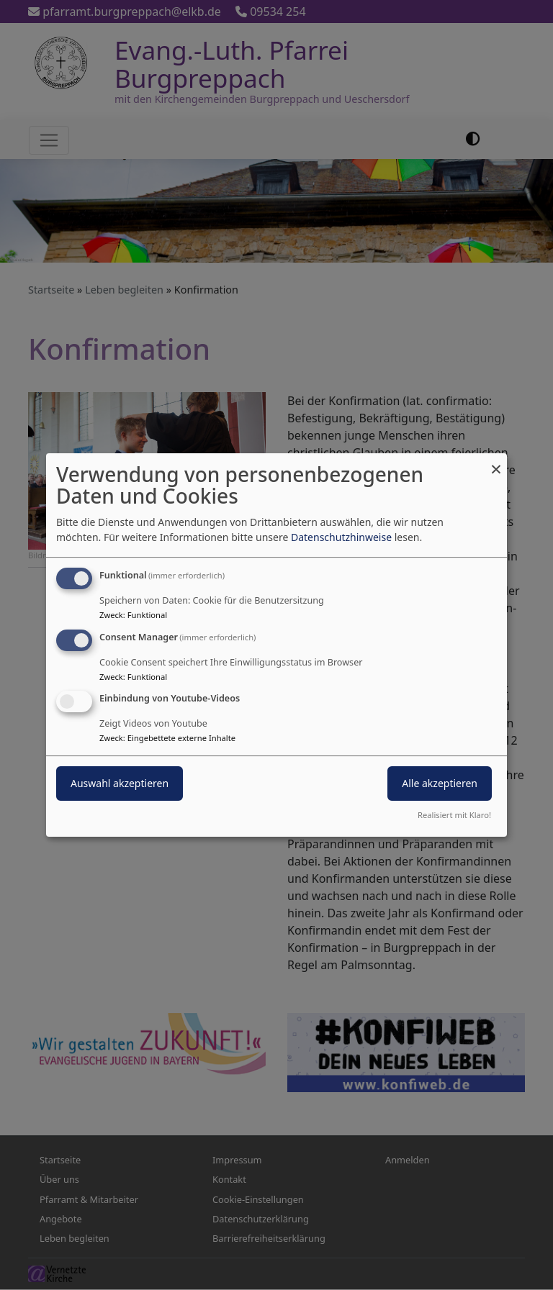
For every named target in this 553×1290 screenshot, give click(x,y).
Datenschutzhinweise (341, 537)
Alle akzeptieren (439, 784)
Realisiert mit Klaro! (454, 814)
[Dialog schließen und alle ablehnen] (496, 462)
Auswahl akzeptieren (119, 784)
